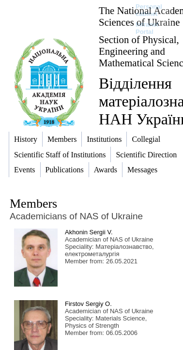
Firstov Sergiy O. (88, 303)
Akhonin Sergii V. (89, 232)
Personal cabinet (149, 10)
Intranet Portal (147, 28)
